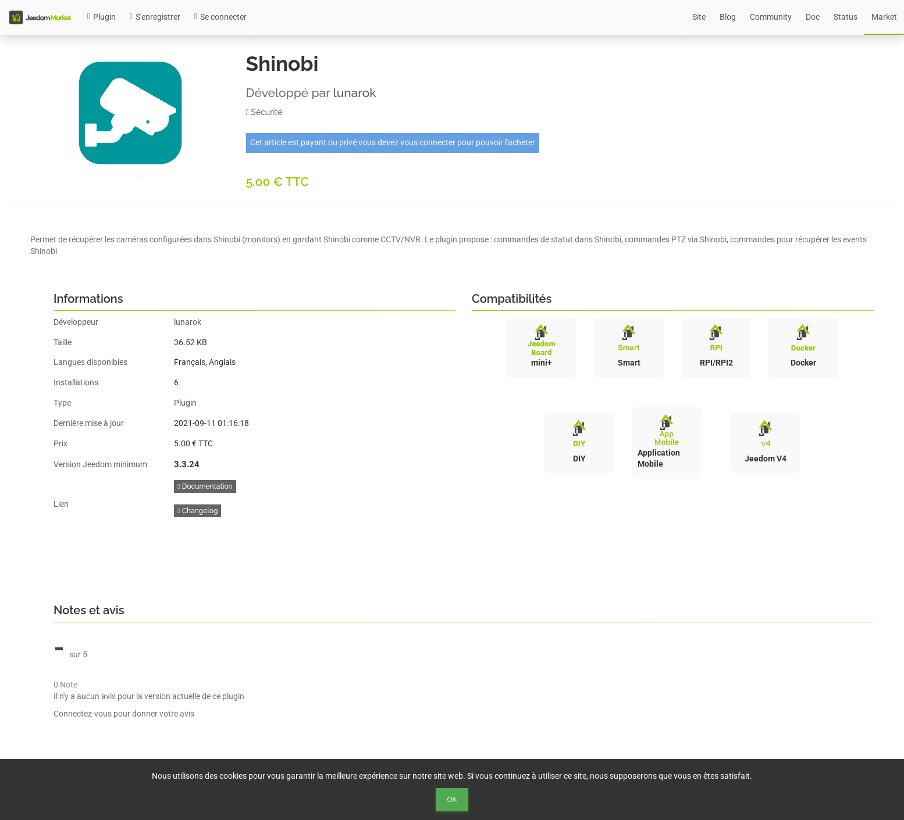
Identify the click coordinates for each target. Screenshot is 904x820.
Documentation (204, 486)
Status (845, 17)
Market (884, 17)
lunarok (354, 92)
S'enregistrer (155, 17)
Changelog (197, 511)
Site (699, 17)
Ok (452, 800)
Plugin (101, 17)
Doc (813, 17)
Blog (728, 17)
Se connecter (220, 17)
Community (771, 17)
